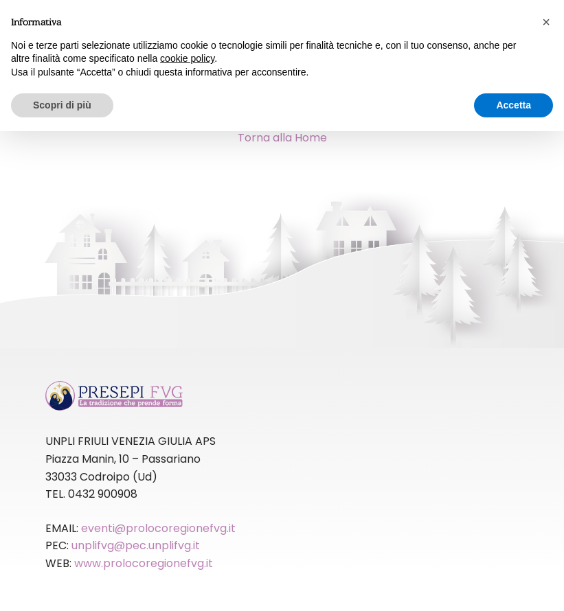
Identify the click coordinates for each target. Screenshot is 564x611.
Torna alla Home (282, 138)
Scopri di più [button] (62, 105)
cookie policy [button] (187, 58)
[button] (546, 22)
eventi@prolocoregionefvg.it (158, 528)
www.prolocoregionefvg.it (143, 563)
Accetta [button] (513, 105)
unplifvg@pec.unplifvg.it (135, 545)
